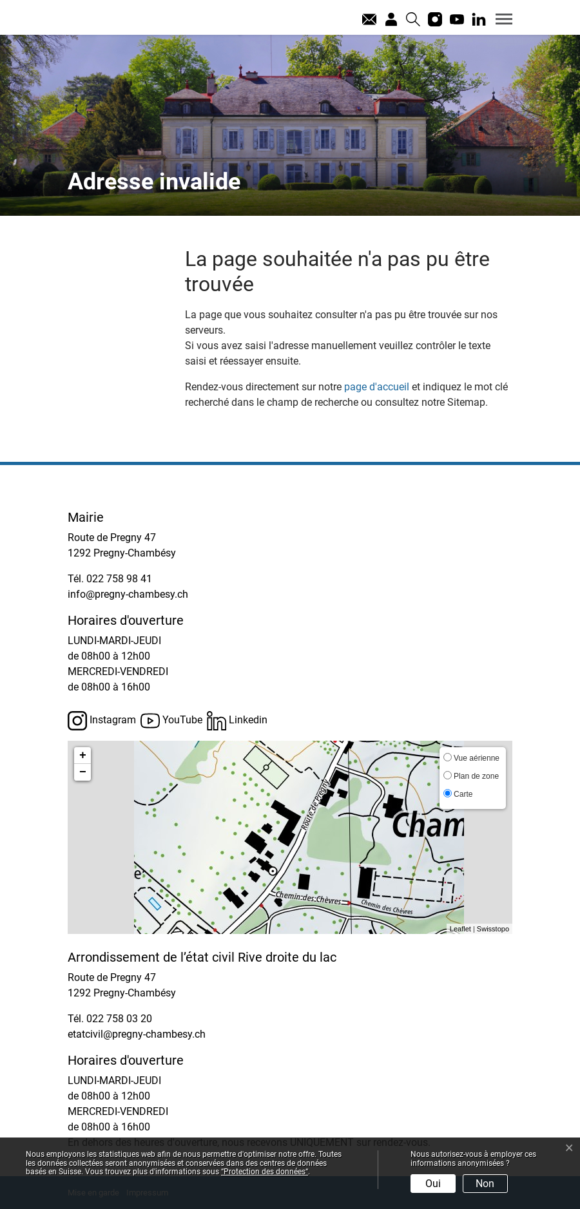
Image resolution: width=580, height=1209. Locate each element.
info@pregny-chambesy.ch (128, 594)
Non (485, 1183)
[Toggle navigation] (499, 18)
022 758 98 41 (119, 579)
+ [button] (82, 755)
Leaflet (460, 929)
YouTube (171, 720)
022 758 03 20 (119, 1019)
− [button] (82, 772)
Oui (433, 1183)
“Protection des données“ (264, 1171)
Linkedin (237, 720)
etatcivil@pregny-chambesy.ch (137, 1034)
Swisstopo (493, 929)
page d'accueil (376, 387)
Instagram (102, 720)
